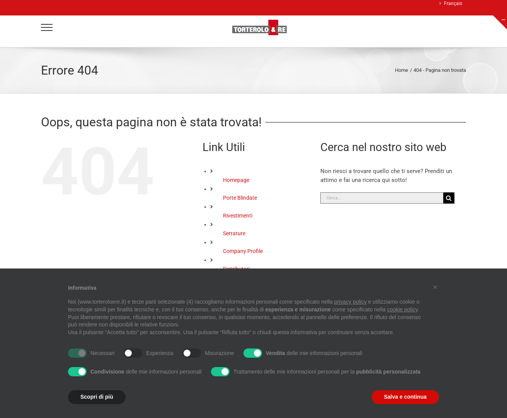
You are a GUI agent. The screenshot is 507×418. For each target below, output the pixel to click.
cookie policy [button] (402, 309)
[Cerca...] (381, 198)
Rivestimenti (237, 215)
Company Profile (243, 251)
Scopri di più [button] (96, 397)
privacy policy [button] (350, 302)
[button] (435, 287)
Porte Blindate (240, 198)
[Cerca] (448, 198)
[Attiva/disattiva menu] (46, 27)
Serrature (234, 233)
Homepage (236, 180)
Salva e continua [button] (405, 397)
